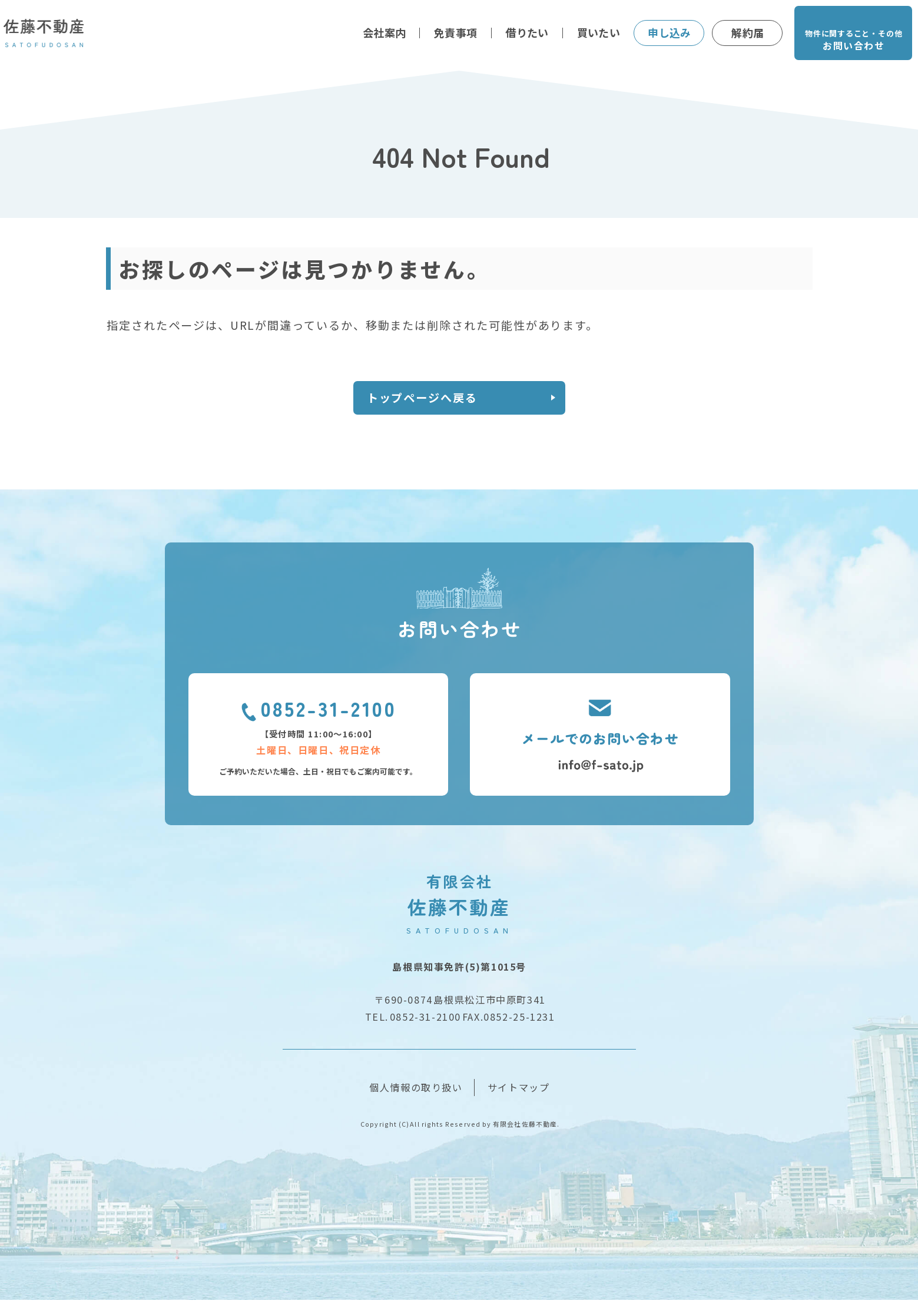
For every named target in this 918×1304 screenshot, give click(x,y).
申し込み (669, 32)
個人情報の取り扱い (416, 1091)
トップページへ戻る (432, 399)
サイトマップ (519, 1091)
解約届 (747, 32)
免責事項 (455, 32)
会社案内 (384, 32)
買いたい (598, 32)
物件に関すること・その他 (853, 41)
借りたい (526, 32)
